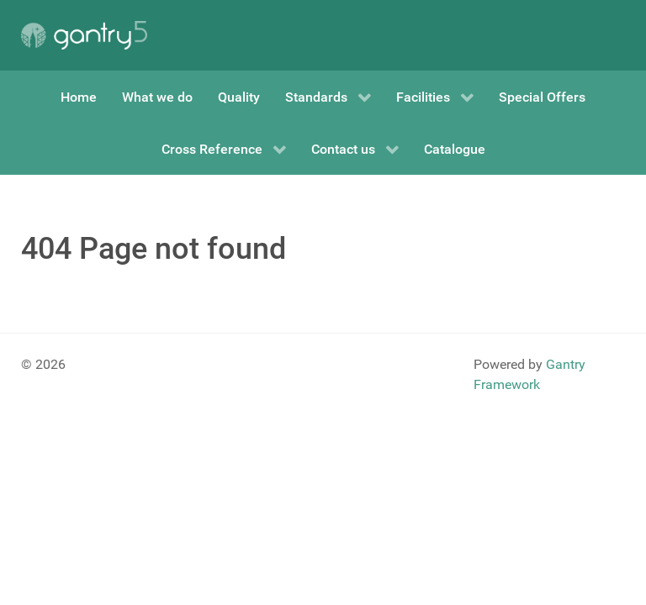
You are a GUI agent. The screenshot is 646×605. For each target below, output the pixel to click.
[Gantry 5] (84, 35)
